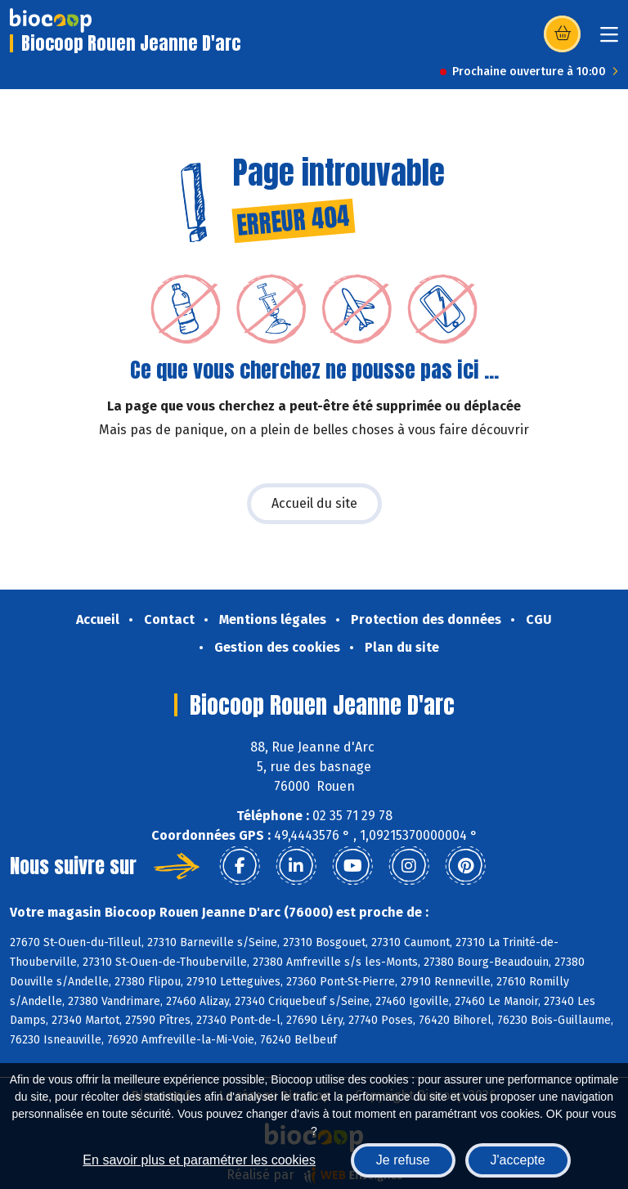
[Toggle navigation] (609, 39)
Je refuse (403, 1160)
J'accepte (518, 1160)
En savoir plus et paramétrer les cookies (199, 1160)
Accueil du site (314, 503)
